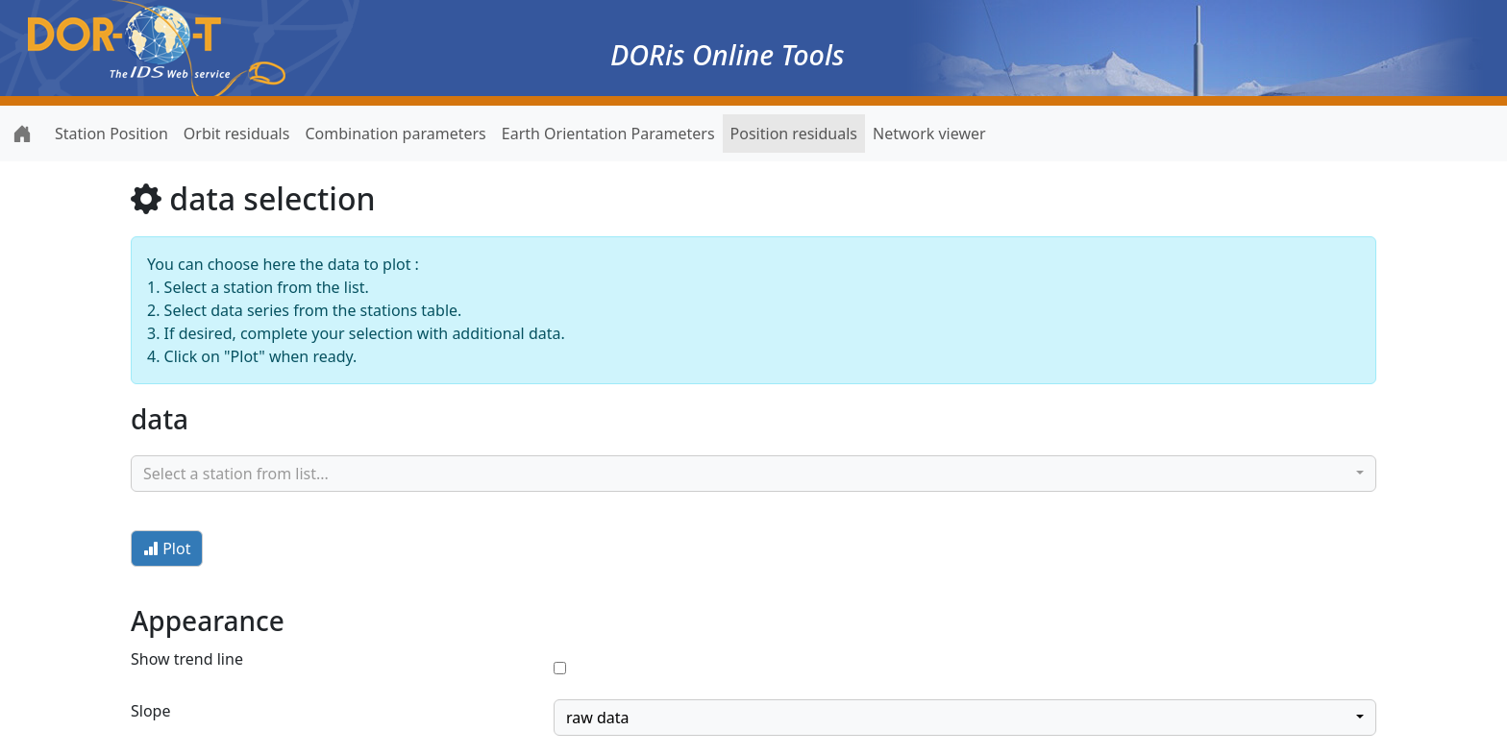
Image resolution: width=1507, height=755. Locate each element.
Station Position (111, 133)
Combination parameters (395, 133)
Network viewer (929, 133)
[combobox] (753, 473)
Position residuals (793, 133)
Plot (166, 548)
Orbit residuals (237, 133)
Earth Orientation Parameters (608, 133)
